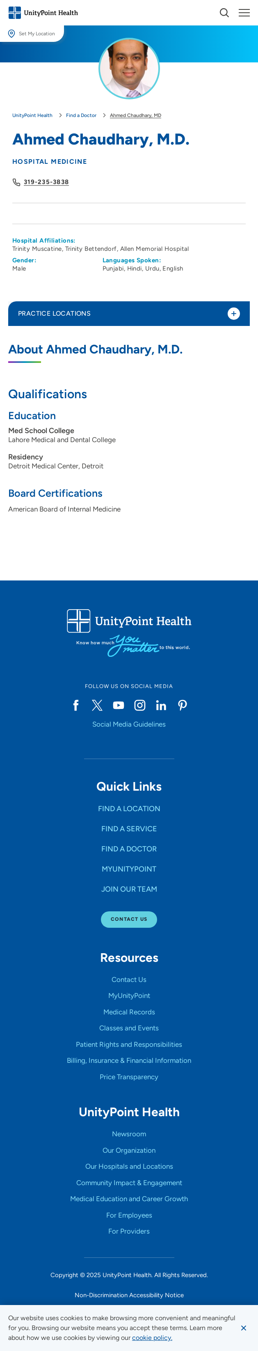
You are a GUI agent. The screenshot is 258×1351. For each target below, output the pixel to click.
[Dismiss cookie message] (243, 1328)
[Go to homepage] (43, 13)
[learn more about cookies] (152, 1338)
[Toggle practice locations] (234, 313)
